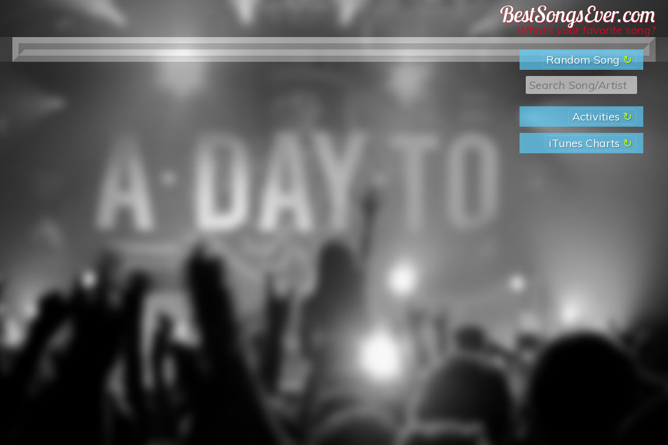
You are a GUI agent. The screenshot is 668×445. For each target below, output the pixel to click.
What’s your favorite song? (586, 30)
